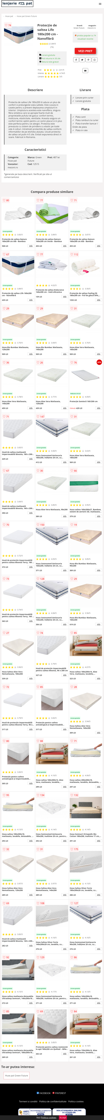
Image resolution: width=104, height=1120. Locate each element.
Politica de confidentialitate (53, 1101)
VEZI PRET (85, 51)
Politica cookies (76, 1101)
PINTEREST (59, 1093)
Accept (63, 1117)
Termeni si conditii (28, 1101)
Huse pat (9, 16)
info (31, 246)
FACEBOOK (44, 1093)
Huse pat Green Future (27, 16)
